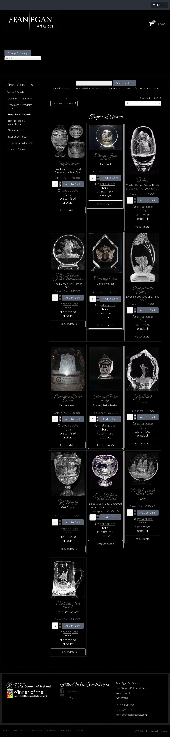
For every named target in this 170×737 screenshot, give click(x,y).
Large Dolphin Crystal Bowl (105, 496)
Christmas (13, 130)
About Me (18, 730)
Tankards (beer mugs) (68, 605)
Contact (79, 730)
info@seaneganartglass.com (131, 714)
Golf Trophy (68, 502)
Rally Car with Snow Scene (143, 492)
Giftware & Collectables (21, 142)
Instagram (68, 697)
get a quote (70, 190)
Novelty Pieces (16, 149)
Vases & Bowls (15, 92)
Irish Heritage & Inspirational (16, 122)
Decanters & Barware (20, 98)
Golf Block (142, 397)
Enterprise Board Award (68, 398)
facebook (68, 691)
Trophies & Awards (19, 114)
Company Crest (105, 278)
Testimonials (65, 730)
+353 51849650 (125, 704)
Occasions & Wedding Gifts (19, 106)
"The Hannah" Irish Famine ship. (68, 277)
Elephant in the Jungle (143, 289)
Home (6, 730)
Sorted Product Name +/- (63, 103)
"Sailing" (143, 180)
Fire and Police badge (105, 398)
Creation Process (35, 730)
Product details (68, 210)
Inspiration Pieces (17, 136)
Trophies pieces (67, 164)
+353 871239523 (125, 709)
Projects (51, 730)
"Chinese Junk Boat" (105, 157)
